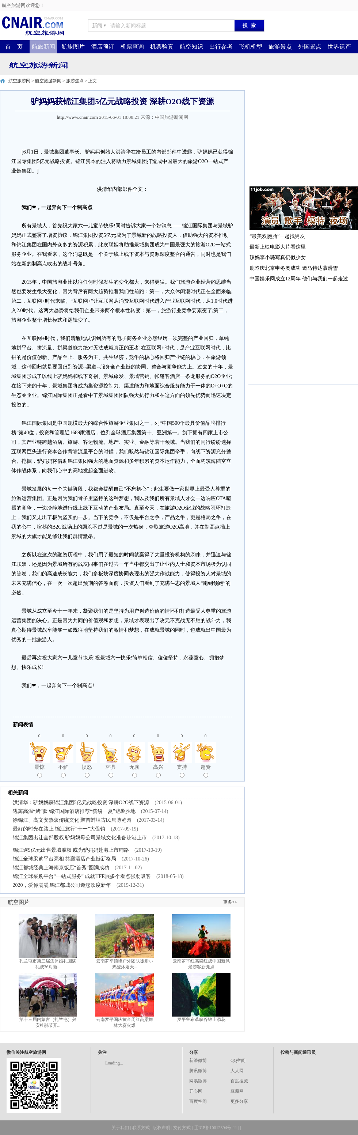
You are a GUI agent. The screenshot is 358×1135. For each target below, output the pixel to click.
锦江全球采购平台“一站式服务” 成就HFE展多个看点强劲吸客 (82, 876)
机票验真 (162, 46)
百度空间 (198, 1101)
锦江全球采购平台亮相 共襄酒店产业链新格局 (65, 859)
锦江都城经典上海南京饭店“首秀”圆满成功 (61, 867)
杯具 (111, 771)
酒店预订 (102, 46)
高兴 (158, 771)
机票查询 (132, 46)
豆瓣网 (237, 1091)
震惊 (39, 771)
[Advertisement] (303, 136)
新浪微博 (198, 1060)
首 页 (14, 46)
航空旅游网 (19, 80)
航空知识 (191, 46)
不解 (63, 771)
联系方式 (141, 1127)
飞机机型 (250, 46)
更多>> (230, 902)
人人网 (237, 1070)
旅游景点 (280, 46)
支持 (182, 771)
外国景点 (309, 46)
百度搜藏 (239, 1080)
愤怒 (87, 771)
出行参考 (221, 46)
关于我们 (120, 1127)
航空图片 (19, 902)
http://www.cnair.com (77, 117)
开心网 (195, 1091)
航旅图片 (73, 46)
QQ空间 (238, 1060)
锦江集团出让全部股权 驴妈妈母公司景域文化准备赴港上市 (80, 837)
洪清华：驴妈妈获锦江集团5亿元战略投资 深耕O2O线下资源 (81, 802)
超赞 (206, 771)
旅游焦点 (75, 80)
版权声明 (161, 1127)
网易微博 (198, 1080)
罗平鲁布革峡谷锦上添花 (201, 1019)
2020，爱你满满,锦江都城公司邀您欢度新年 (62, 885)
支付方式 (182, 1127)
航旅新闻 (43, 46)
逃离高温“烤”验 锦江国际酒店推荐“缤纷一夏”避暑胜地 (74, 811)
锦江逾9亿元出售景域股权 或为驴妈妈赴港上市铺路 (71, 850)
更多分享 (239, 1101)
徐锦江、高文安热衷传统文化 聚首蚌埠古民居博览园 (72, 820)
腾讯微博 (198, 1070)
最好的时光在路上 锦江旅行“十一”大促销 (59, 829)
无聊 (134, 771)
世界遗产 (339, 46)
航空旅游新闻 (48, 80)
